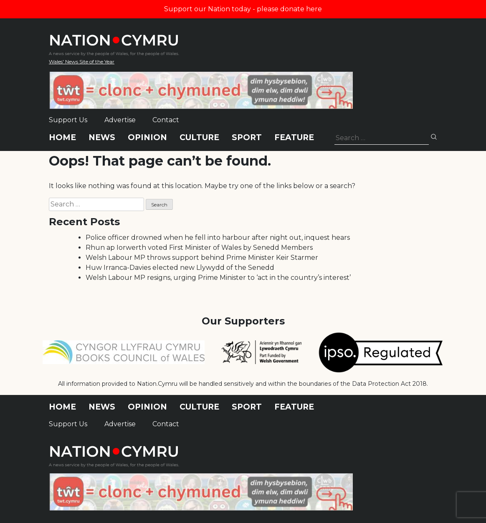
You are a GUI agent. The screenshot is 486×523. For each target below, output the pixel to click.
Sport (247, 137)
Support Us (68, 120)
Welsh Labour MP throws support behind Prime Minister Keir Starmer (202, 258)
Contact (165, 120)
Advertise (120, 120)
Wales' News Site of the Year (81, 61)
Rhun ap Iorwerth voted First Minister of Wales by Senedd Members (199, 247)
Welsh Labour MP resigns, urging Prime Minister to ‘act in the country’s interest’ (218, 278)
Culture (199, 137)
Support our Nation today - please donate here (243, 9)
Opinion (147, 137)
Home (62, 137)
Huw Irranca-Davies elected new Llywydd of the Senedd (180, 268)
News (102, 137)
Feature (294, 137)
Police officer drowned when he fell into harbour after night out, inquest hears (218, 237)
